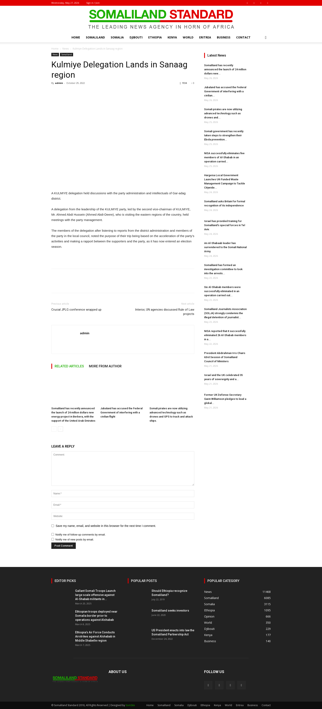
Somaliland (95, 37)
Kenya (172, 37)
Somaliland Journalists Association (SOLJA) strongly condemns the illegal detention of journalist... (225, 313)
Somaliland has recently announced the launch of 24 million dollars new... (225, 69)
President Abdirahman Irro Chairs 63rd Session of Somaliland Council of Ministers (224, 357)
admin (59, 82)
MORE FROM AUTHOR (105, 366)
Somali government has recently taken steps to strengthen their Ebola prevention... (223, 135)
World (188, 37)
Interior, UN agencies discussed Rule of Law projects (164, 312)
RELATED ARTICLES (69, 366)
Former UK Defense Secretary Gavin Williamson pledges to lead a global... (225, 399)
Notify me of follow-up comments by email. (80, 534)
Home (75, 37)
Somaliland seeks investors (170, 610)
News (65, 48)
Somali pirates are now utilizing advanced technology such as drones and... (223, 113)
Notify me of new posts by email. (74, 539)
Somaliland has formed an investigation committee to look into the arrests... (223, 269)
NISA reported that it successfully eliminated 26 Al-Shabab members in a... (225, 335)
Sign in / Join (93, 2)
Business (223, 37)
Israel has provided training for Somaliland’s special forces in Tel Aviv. (224, 225)
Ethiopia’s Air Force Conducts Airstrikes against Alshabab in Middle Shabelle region (95, 636)
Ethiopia (155, 37)
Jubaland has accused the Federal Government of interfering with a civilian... (225, 91)
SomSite (130, 705)
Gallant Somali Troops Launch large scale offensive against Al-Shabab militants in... (95, 595)
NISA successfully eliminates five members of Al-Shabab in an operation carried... (224, 157)
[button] (266, 38)
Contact (243, 37)
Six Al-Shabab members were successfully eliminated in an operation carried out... (222, 291)
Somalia (117, 37)
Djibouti (136, 37)
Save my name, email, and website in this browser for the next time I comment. (106, 525)
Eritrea (205, 37)
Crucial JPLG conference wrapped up (76, 309)
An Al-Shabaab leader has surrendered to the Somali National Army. (225, 247)
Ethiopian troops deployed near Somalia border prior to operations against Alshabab (96, 615)
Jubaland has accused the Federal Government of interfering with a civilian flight (121, 412)
